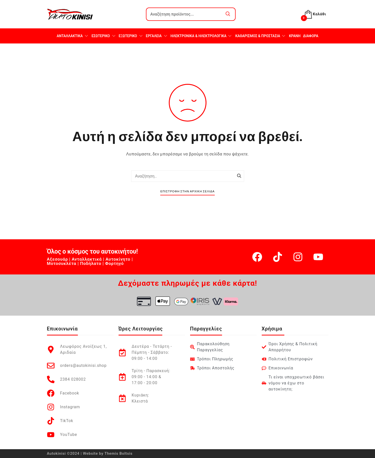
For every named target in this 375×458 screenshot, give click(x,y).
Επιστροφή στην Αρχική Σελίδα (187, 191)
